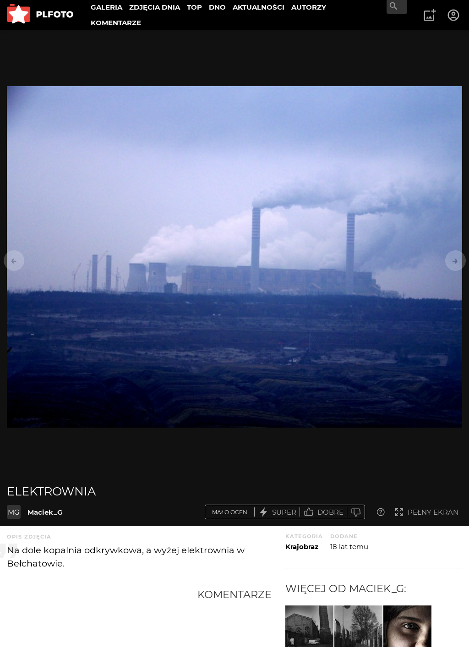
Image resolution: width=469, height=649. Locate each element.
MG (14, 512)
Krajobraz (301, 546)
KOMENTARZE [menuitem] (116, 22)
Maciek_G (45, 512)
